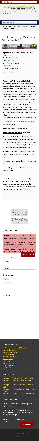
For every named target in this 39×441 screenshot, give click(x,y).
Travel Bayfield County (10, 350)
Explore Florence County (10, 365)
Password (6, 268)
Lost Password (7, 283)
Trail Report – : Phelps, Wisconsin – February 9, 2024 (19, 221)
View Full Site (19, 436)
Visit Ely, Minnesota (9, 363)
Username (6, 261)
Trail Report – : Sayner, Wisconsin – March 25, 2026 (19, 393)
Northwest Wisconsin (9, 357)
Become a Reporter (28, 254)
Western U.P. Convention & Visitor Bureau (16, 348)
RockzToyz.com (8, 359)
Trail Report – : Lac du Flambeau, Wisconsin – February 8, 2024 (19, 212)
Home (14, 26)
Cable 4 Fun (6, 361)
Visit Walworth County (10, 352)
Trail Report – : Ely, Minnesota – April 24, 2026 (18, 378)
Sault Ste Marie (7, 367)
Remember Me (8, 275)
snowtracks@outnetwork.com (22, 249)
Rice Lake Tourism (8, 354)
